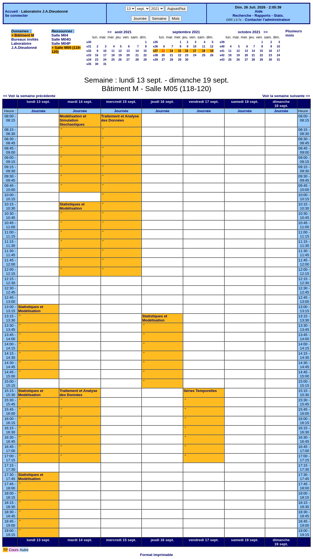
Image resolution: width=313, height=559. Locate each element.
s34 (88, 59)
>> (265, 32)
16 (96, 55)
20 (128, 55)
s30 (88, 42)
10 (104, 50)
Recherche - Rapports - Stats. (258, 15)
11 (113, 50)
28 (137, 59)
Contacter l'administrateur (267, 20)
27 (128, 59)
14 (137, 50)
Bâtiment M (24, 35)
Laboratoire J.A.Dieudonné (24, 45)
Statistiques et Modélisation (72, 206)
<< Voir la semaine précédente (29, 96)
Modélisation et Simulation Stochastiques (73, 120)
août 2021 (123, 32)
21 (137, 55)
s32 (88, 50)
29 (145, 59)
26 (120, 59)
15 (145, 50)
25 (113, 59)
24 (104, 59)
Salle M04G (61, 39)
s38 (155, 55)
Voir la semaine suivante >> (286, 96)
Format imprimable (156, 555)
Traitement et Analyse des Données (120, 118)
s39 (155, 59)
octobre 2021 (249, 32)
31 (104, 64)
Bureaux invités (24, 39)
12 (120, 50)
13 (128, 50)
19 (120, 55)
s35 (88, 64)
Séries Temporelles (200, 391)
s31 (88, 46)
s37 (155, 50)
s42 (222, 55)
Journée (38, 111)
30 (96, 64)
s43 (222, 59)
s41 (222, 50)
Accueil (11, 11)
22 (145, 55)
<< (110, 32)
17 (104, 55)
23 (96, 59)
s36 (155, 46)
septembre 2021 (186, 32)
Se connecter (16, 15)
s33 (88, 55)
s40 (222, 46)
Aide (259, 11)
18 (113, 55)
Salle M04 (60, 35)
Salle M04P (61, 43)
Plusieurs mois (294, 33)
